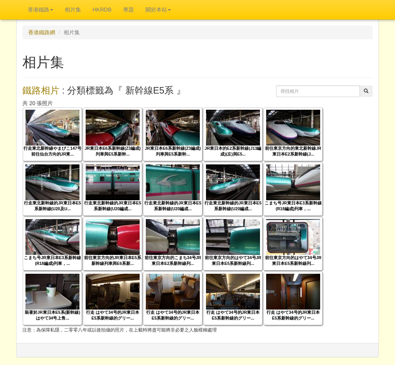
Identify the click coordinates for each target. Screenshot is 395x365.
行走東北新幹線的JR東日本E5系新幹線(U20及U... (52, 206)
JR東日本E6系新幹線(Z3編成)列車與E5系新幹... (112, 151)
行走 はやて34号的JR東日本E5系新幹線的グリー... (112, 315)
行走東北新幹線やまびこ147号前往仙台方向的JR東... (52, 151)
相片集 (73, 10)
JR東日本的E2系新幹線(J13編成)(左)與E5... (233, 151)
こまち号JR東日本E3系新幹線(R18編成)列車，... (293, 206)
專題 (128, 10)
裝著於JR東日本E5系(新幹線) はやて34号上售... (52, 315)
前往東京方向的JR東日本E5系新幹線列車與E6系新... (112, 260)
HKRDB (102, 10)
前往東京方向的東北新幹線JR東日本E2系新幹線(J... (293, 151)
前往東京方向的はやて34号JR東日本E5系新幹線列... (233, 260)
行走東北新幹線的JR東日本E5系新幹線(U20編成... (112, 206)
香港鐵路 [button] (40, 10)
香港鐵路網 (41, 32)
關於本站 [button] (158, 10)
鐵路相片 (40, 90)
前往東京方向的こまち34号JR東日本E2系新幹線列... (173, 260)
